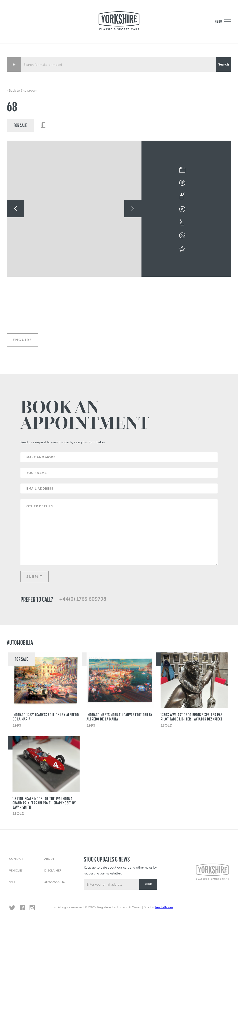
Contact (16, 858)
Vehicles (15, 870)
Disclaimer (53, 870)
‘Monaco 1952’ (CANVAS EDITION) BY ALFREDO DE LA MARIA (45, 716)
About (49, 858)
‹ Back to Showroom (22, 91)
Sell (12, 882)
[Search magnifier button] (223, 64)
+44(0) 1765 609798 (82, 599)
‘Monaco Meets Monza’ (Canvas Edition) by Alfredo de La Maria (120, 716)
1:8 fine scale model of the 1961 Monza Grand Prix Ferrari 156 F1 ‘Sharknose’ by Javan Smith (44, 803)
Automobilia (54, 882)
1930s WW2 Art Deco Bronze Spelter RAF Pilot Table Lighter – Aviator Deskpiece (192, 716)
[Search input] (119, 64)
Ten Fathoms (164, 907)
